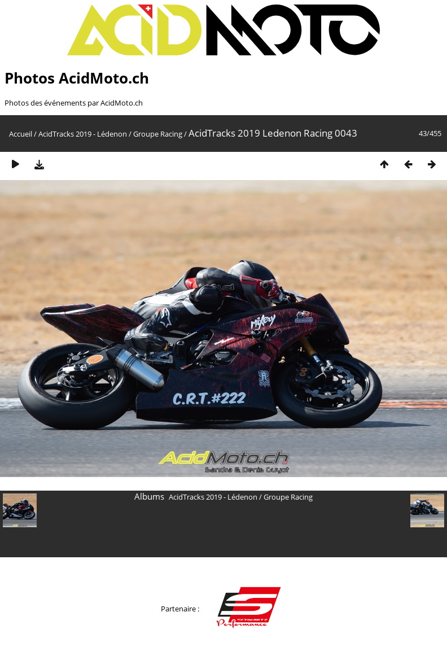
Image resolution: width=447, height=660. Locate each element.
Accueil (20, 134)
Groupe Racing (157, 134)
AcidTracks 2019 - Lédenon (82, 134)
